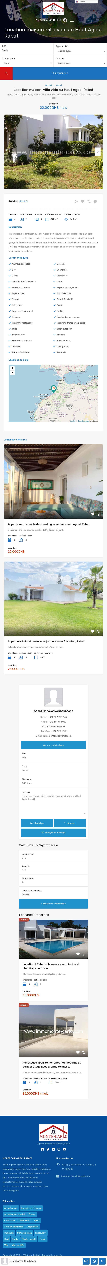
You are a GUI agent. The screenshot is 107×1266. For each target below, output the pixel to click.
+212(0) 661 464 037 (50, 20)
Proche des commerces (68, 325)
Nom (24, 761)
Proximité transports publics (71, 331)
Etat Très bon (64, 301)
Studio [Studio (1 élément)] (15, 1239)
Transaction (8, 58)
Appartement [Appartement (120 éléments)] (11, 1208)
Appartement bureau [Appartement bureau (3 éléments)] (31, 1208)
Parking (60, 319)
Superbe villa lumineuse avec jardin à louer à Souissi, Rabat (46, 649)
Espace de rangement (68, 295)
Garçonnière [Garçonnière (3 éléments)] (32, 1226)
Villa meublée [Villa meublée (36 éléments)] (18, 1245)
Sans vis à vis (18, 342)
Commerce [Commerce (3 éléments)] (24, 1220)
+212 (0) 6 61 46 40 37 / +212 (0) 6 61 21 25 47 (79, 1166)
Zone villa (61, 360)
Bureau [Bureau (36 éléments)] (32, 1214)
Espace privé (18, 301)
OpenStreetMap (83, 429)
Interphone (17, 313)
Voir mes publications (53, 753)
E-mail (24, 774)
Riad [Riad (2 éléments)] (6, 1239)
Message (26, 800)
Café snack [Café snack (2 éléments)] (9, 1220)
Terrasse (16, 354)
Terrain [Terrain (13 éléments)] (42, 1239)
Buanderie (62, 277)
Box (14, 277)
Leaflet (72, 429)
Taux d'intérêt (28, 886)
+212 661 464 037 (57, 729)
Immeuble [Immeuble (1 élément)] (9, 1233)
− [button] (12, 381)
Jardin (60, 313)
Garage (15, 307)
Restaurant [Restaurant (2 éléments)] (40, 1233)
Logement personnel (22, 319)
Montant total (28, 862)
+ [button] (12, 376)
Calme (15, 283)
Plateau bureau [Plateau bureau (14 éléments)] (24, 1233)
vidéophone (63, 354)
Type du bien (62, 46)
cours (59, 289)
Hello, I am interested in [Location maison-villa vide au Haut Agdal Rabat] (53, 812)
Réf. (4, 46)
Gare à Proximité (65, 307)
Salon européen (64, 336)
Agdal (59, 85)
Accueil (48, 85)
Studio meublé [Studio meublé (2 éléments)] (29, 1239)
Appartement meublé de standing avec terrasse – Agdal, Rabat (49, 532)
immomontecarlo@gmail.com (57, 743)
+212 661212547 (59, 739)
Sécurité (61, 342)
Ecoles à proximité (21, 295)
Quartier (60, 58)
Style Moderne (64, 348)
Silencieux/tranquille (22, 348)
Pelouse (16, 325)
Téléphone (26, 787)
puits (14, 336)
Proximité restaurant (22, 331)
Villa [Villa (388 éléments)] (6, 1245)
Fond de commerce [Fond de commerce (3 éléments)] (13, 1226)
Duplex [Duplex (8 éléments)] (36, 1220)
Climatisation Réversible (24, 289)
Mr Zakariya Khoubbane (23, 1261)
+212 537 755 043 (58, 725)
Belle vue (61, 272)
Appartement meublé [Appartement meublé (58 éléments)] (14, 1214)
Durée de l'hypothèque (32, 898)
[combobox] (80, 51)
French (80, 2)
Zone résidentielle (20, 360)
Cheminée (62, 283)
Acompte (26, 874)
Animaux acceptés (21, 272)
